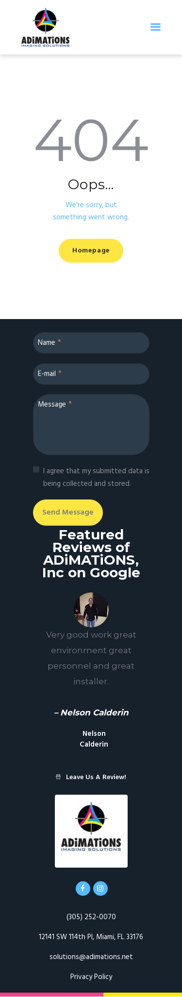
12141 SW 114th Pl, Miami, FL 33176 (91, 937)
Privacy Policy (91, 977)
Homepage (91, 250)
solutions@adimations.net (91, 957)
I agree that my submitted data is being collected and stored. (96, 477)
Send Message (68, 512)
